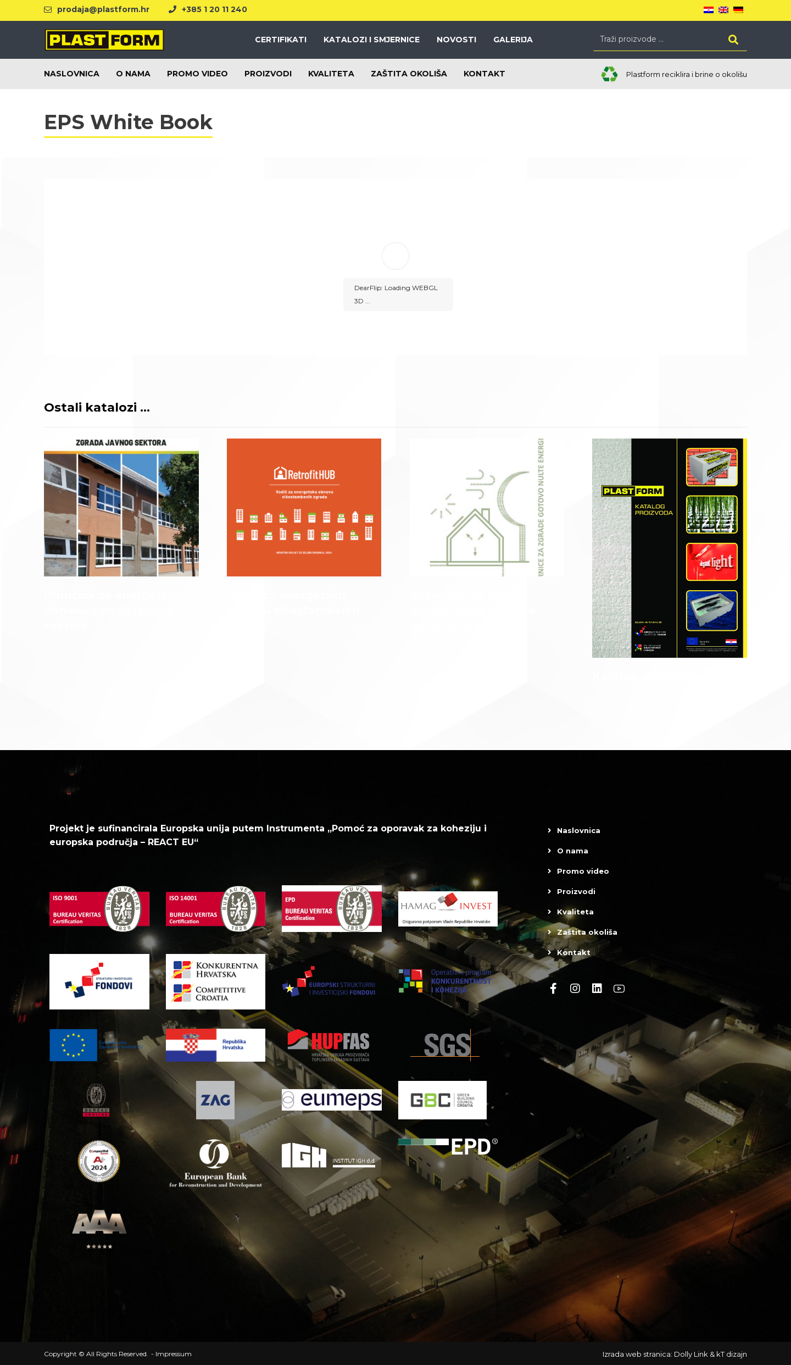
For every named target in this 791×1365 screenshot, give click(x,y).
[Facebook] (553, 989)
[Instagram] (575, 989)
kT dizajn (731, 1354)
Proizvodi (576, 891)
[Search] (733, 39)
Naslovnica (578, 830)
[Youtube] (619, 989)
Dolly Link (691, 1354)
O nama (572, 850)
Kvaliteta (575, 911)
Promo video (583, 871)
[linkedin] (597, 989)
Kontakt (574, 952)
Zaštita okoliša (587, 932)
